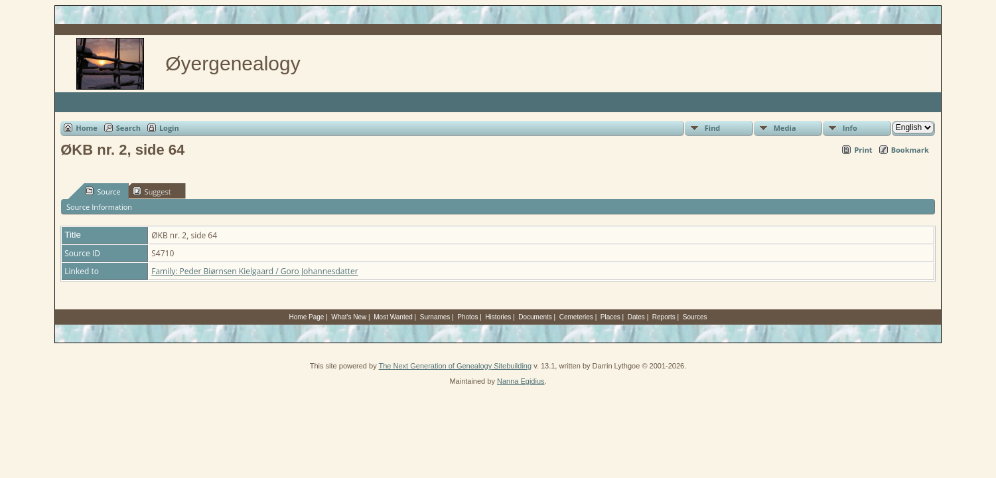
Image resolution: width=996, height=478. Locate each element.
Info (850, 128)
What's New (348, 317)
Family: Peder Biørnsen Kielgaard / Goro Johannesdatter (254, 271)
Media (785, 128)
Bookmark (910, 150)
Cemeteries (576, 317)
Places (610, 317)
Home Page (306, 317)
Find (713, 128)
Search (128, 128)
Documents (535, 317)
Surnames (435, 317)
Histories (498, 317)
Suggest (152, 191)
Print (863, 150)
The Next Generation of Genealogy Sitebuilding (455, 366)
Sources (695, 317)
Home (87, 128)
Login (169, 128)
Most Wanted (393, 317)
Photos (467, 317)
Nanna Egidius (521, 381)
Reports (664, 317)
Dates (636, 317)
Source (102, 191)
